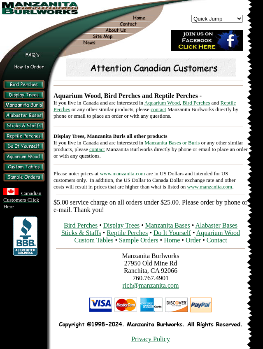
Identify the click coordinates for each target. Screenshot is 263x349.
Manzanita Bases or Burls (172, 143)
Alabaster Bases (216, 225)
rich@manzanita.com (151, 285)
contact (158, 109)
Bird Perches (196, 103)
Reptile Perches (127, 232)
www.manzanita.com (122, 173)
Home (172, 240)
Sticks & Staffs (81, 232)
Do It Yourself (172, 232)
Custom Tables (93, 240)
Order (193, 240)
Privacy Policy (150, 338)
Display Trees (121, 225)
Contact (217, 240)
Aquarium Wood (162, 103)
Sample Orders (138, 240)
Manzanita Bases (167, 225)
